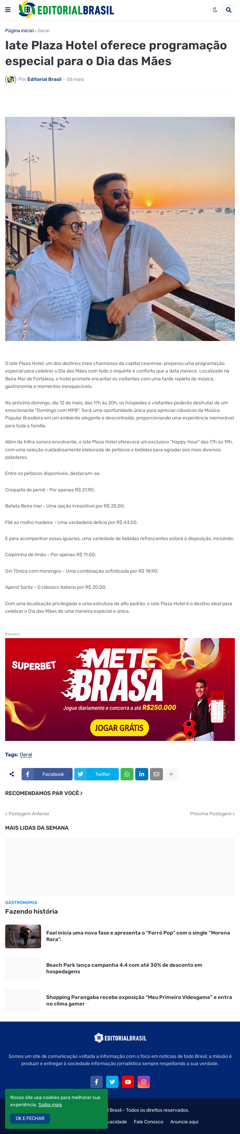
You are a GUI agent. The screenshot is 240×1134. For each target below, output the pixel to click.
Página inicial (19, 30)
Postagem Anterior (29, 814)
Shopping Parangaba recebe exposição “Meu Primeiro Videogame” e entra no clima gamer (139, 1000)
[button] (8, 10)
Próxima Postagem (210, 814)
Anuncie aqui (184, 1122)
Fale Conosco (148, 1122)
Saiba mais (50, 1105)
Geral (43, 30)
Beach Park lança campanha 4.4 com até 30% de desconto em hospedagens (124, 968)
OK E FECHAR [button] (30, 1118)
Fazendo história (31, 911)
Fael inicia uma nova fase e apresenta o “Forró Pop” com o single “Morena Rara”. (138, 936)
